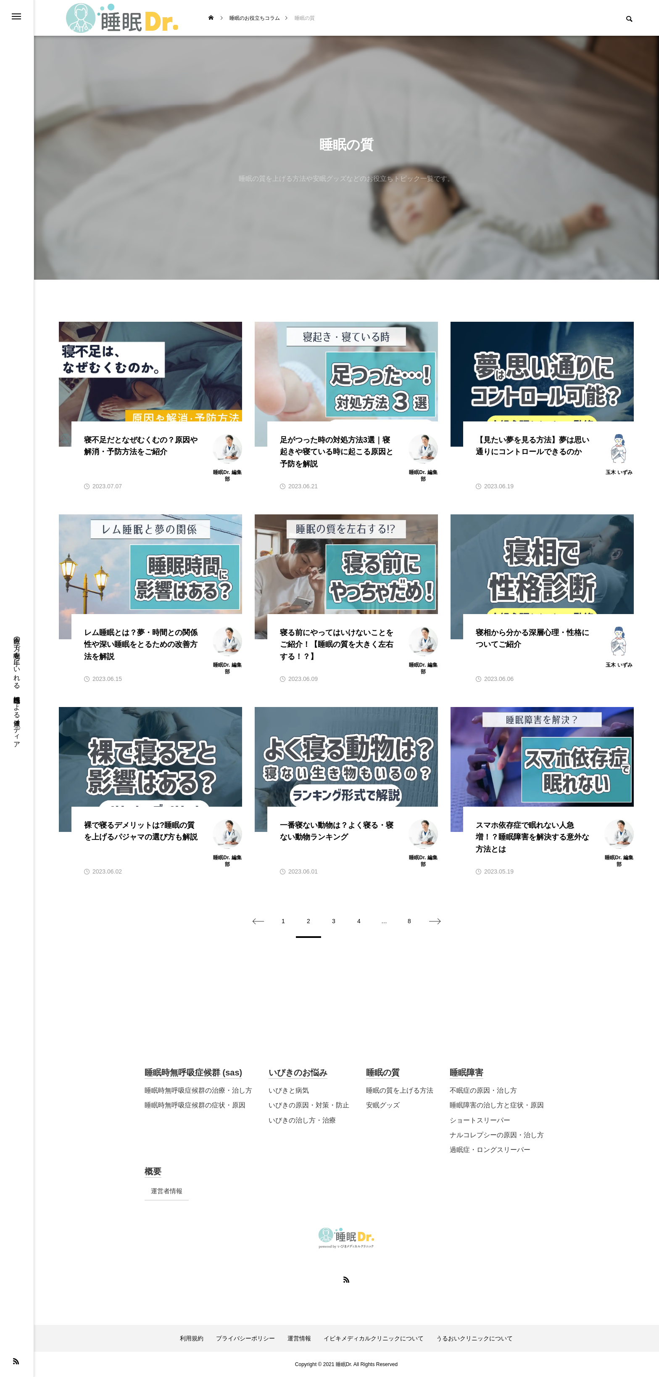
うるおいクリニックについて (474, 1338)
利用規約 (191, 1338)
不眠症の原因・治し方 (483, 1090)
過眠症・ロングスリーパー (490, 1149)
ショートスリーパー (480, 1120)
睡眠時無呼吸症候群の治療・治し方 (198, 1090)
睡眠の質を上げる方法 (399, 1090)
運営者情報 (166, 1190)
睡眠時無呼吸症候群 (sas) (193, 1072)
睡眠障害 (466, 1072)
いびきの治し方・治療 (302, 1120)
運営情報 (299, 1338)
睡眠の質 (383, 1072)
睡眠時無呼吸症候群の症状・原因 (195, 1105)
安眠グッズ (383, 1105)
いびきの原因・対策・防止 (309, 1105)
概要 (153, 1171)
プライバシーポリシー (245, 1338)
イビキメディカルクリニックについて (374, 1338)
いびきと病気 (289, 1090)
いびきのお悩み (298, 1072)
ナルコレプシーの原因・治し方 (497, 1135)
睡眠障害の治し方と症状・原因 (497, 1105)
